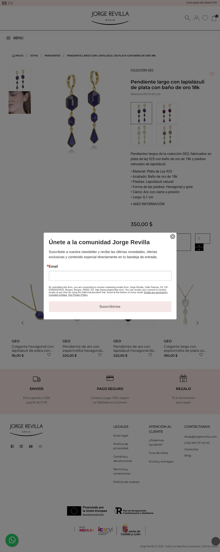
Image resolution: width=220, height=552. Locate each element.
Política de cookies (126, 482)
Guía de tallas (158, 453)
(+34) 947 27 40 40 (197, 442)
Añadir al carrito (161, 242)
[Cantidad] (202, 239)
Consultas (191, 449)
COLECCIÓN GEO (142, 70)
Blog (187, 455)
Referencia (137, 94)
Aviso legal (120, 435)
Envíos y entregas (161, 461)
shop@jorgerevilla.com (199, 436)
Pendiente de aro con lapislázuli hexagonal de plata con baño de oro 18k (135, 350)
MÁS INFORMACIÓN (148, 204)
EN (10, 3)
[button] (24, 323)
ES (4, 3)
